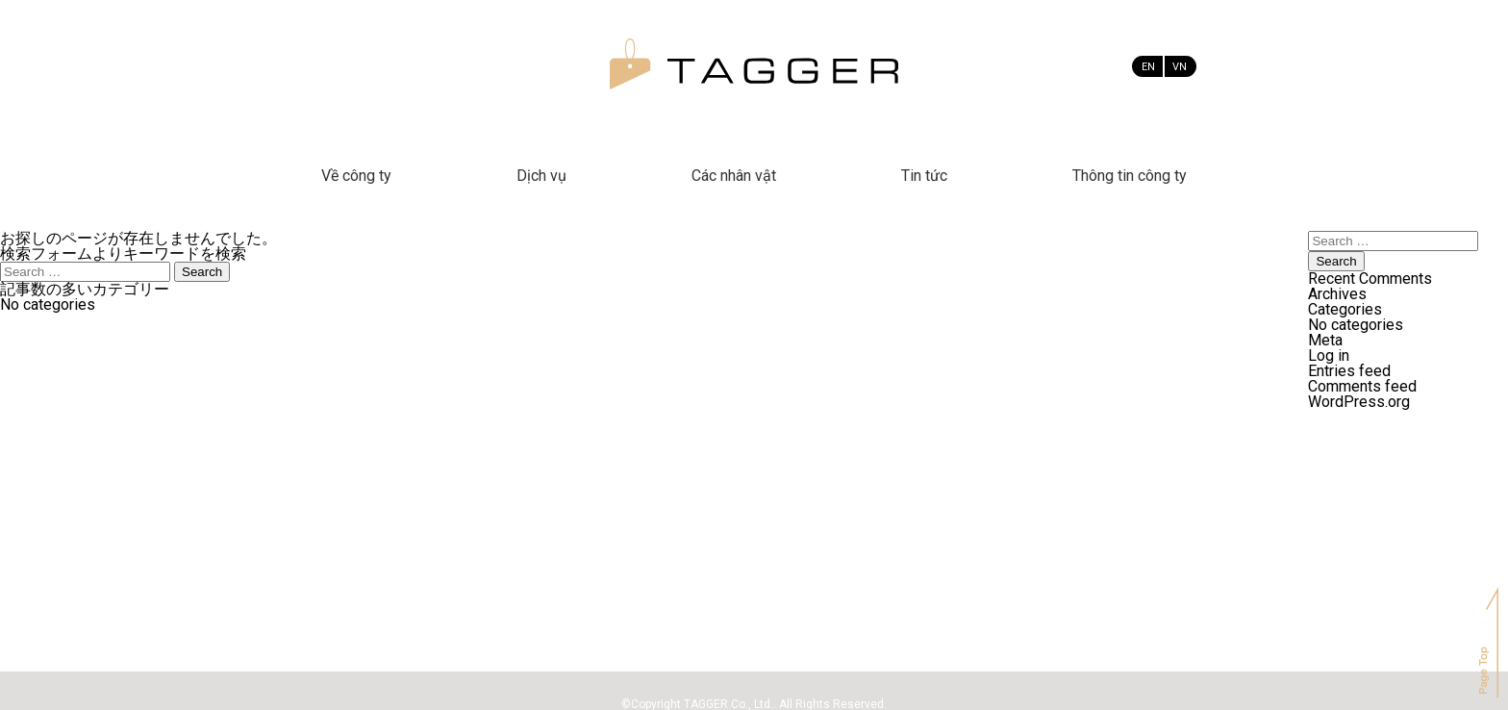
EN (1148, 67)
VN (1179, 67)
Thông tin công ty (1129, 175)
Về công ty (356, 175)
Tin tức (924, 175)
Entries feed (1349, 371)
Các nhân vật (733, 175)
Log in (1328, 355)
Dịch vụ (541, 175)
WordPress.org (1359, 402)
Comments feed (1362, 386)
